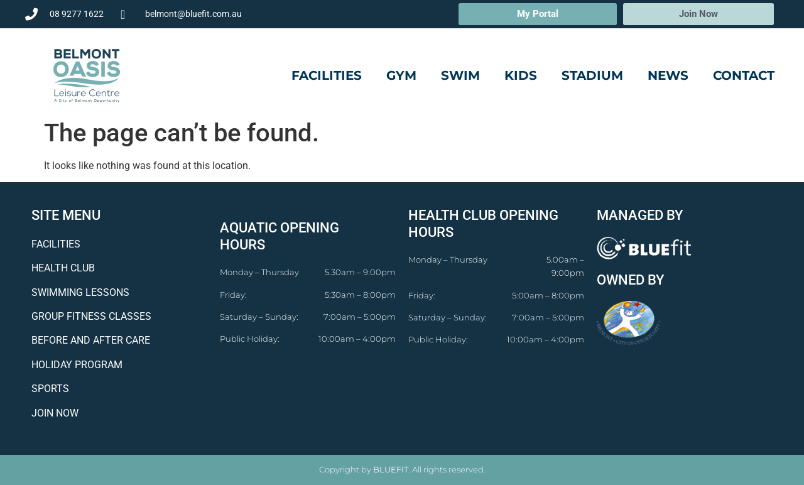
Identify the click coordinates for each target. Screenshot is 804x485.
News (668, 75)
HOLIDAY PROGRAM (76, 365)
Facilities (326, 75)
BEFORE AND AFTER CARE (90, 340)
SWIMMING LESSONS (80, 292)
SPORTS (50, 389)
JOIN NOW (55, 413)
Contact (743, 75)
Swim (460, 75)
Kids (520, 75)
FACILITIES (55, 244)
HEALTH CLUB (63, 268)
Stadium (592, 75)
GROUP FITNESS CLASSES (91, 316)
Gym (401, 75)
